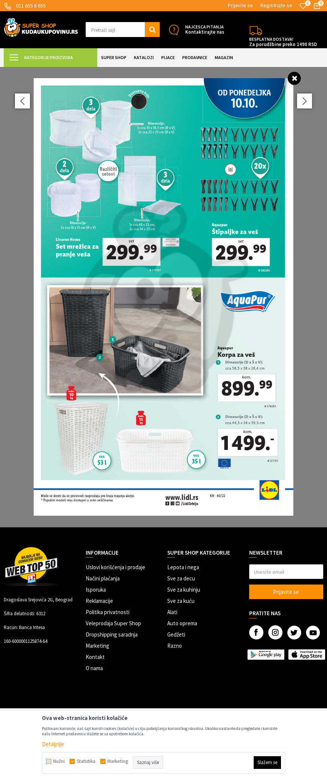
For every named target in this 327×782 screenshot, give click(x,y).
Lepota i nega (183, 567)
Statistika (86, 761)
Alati (172, 612)
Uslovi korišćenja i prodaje (115, 567)
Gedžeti (176, 634)
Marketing (97, 645)
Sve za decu (181, 578)
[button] (123, 29)
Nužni (59, 761)
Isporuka (96, 589)
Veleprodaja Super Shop (113, 623)
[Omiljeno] (303, 6)
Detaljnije (53, 744)
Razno (174, 645)
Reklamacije (99, 601)
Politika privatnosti (107, 612)
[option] (163, 297)
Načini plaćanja (103, 578)
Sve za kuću (181, 601)
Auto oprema (182, 623)
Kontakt (95, 657)
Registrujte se (276, 5)
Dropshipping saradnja (112, 634)
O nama (94, 668)
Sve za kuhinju (183, 589)
